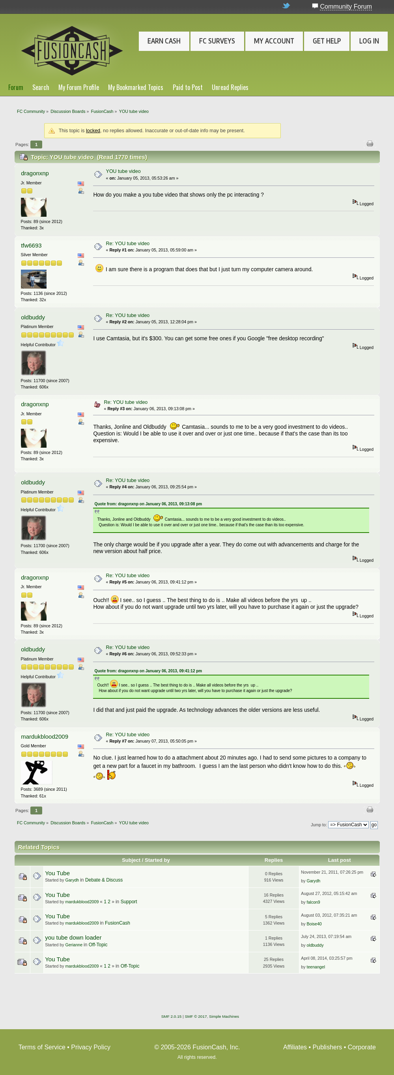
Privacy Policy (90, 1047)
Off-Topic (98, 944)
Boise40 (313, 923)
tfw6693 (31, 245)
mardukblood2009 (44, 736)
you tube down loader (73, 937)
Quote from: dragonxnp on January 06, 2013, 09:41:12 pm (148, 671)
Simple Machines (224, 1016)
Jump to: (319, 824)
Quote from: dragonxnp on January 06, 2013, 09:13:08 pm (148, 504)
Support (129, 901)
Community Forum (346, 6)
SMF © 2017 (196, 1016)
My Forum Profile (78, 87)
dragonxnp (35, 173)
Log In (369, 41)
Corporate (362, 1047)
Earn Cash (164, 41)
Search (40, 87)
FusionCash (117, 923)
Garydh (72, 880)
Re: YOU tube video (128, 243)
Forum (15, 87)
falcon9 (313, 902)
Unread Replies (230, 87)
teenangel (315, 966)
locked (93, 130)
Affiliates (295, 1047)
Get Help (327, 41)
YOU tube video (123, 171)
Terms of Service (42, 1047)
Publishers (327, 1047)
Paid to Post (188, 87)
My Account (274, 41)
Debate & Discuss (104, 880)
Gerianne (73, 944)
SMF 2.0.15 (171, 1016)
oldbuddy (33, 317)
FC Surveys (217, 41)
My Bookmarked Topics (135, 87)
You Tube (57, 873)
